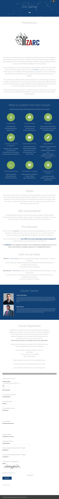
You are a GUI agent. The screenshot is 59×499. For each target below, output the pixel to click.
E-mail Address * (5, 456)
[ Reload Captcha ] (30, 475)
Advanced (35, 69)
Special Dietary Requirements (8, 423)
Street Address (5, 410)
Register (7, 478)
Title (3, 385)
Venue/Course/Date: (6, 381)
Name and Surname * (6, 390)
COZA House (13, 258)
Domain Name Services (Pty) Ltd (11, 497)
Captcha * (4, 463)
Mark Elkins (18, 308)
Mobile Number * (5, 450)
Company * (4, 403)
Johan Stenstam (19, 297)
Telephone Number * (6, 443)
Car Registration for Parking (7, 436)
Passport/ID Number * (6, 396)
